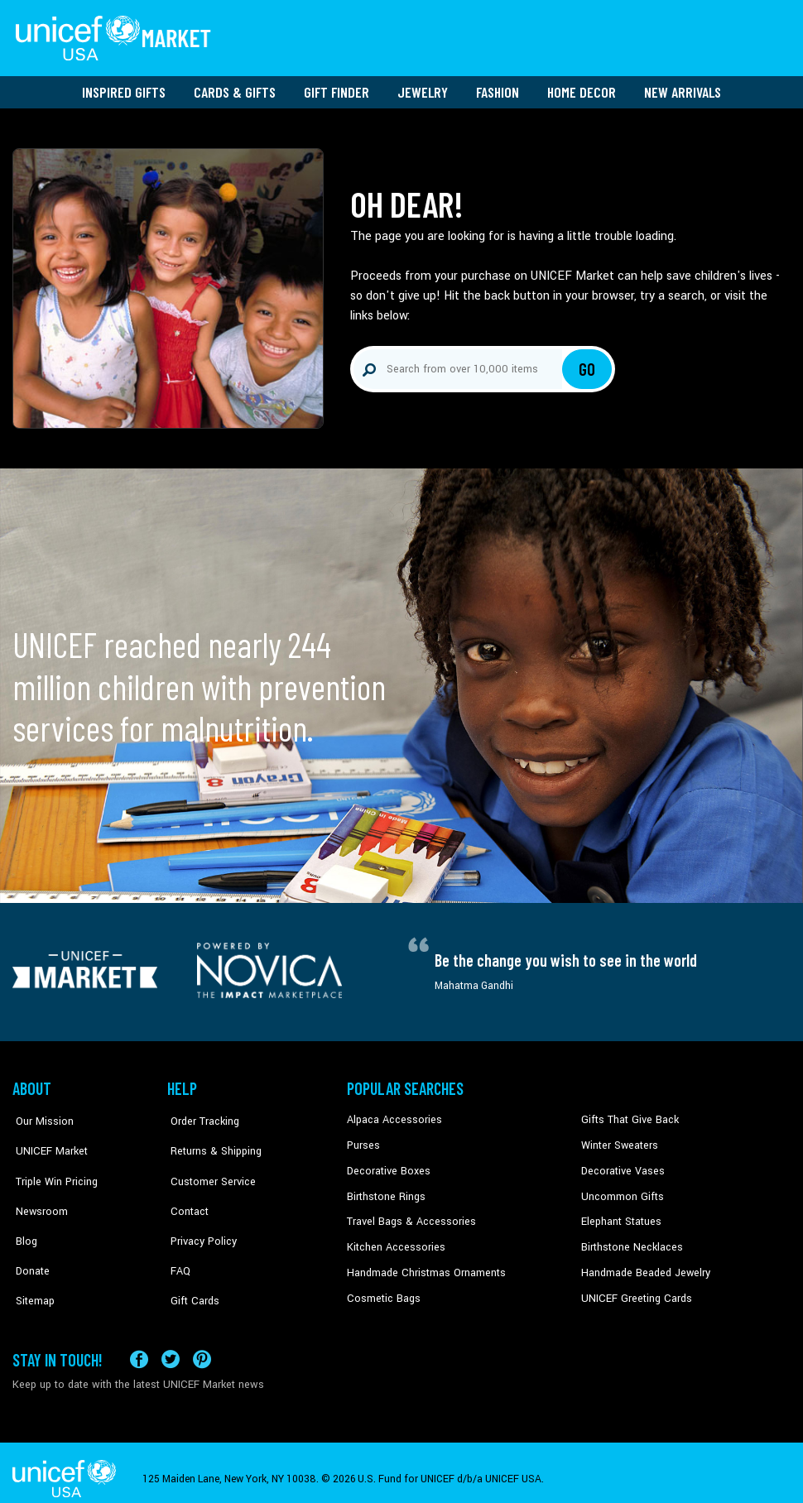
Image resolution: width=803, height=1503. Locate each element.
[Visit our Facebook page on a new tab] (139, 1346)
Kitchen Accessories (393, 1240)
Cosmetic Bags (382, 1291)
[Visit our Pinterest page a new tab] (202, 1346)
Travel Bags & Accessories (408, 1215)
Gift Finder (336, 87)
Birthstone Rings (385, 1190)
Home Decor (581, 87)
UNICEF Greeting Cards (633, 1291)
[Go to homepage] (115, 35)
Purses (363, 1139)
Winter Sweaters (618, 1139)
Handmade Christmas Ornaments (424, 1265)
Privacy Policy (199, 1215)
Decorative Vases (621, 1165)
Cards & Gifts (235, 87)
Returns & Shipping (211, 1139)
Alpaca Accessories (392, 1114)
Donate (29, 1240)
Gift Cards (190, 1265)
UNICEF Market (45, 1139)
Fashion (497, 87)
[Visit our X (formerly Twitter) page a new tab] (170, 1346)
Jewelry (422, 87)
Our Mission (40, 1114)
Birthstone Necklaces (629, 1240)
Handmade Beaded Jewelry (642, 1265)
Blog (23, 1215)
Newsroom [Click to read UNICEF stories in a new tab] (37, 1190)
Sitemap (31, 1265)
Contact (185, 1190)
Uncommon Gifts (621, 1190)
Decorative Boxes (386, 1165)
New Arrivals (682, 87)
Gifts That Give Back (627, 1114)
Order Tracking (200, 1114)
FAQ (177, 1240)
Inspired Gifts (124, 87)
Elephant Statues (620, 1215)
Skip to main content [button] (401, 0)
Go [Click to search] (587, 364)
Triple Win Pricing (51, 1165)
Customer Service (207, 1165)
